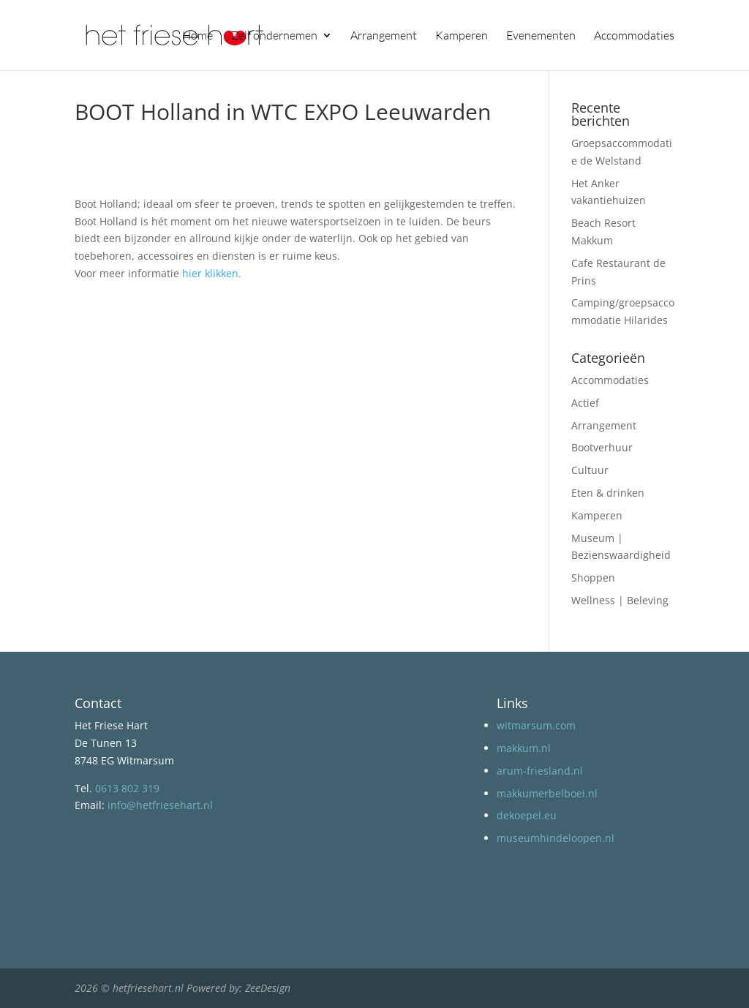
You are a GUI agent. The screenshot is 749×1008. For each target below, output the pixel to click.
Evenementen (541, 36)
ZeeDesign (267, 988)
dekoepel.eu (527, 815)
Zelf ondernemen (274, 36)
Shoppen (593, 577)
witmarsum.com (536, 725)
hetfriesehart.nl (148, 988)
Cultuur (590, 470)
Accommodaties (634, 36)
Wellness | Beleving (620, 600)
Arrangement (383, 36)
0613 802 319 (127, 788)
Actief (585, 403)
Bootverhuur (602, 447)
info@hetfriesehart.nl (160, 805)
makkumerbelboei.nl (547, 793)
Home (197, 36)
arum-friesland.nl (540, 771)
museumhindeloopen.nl (555, 838)
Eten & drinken (607, 493)
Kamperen (461, 36)
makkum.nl (524, 748)
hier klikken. (211, 273)
